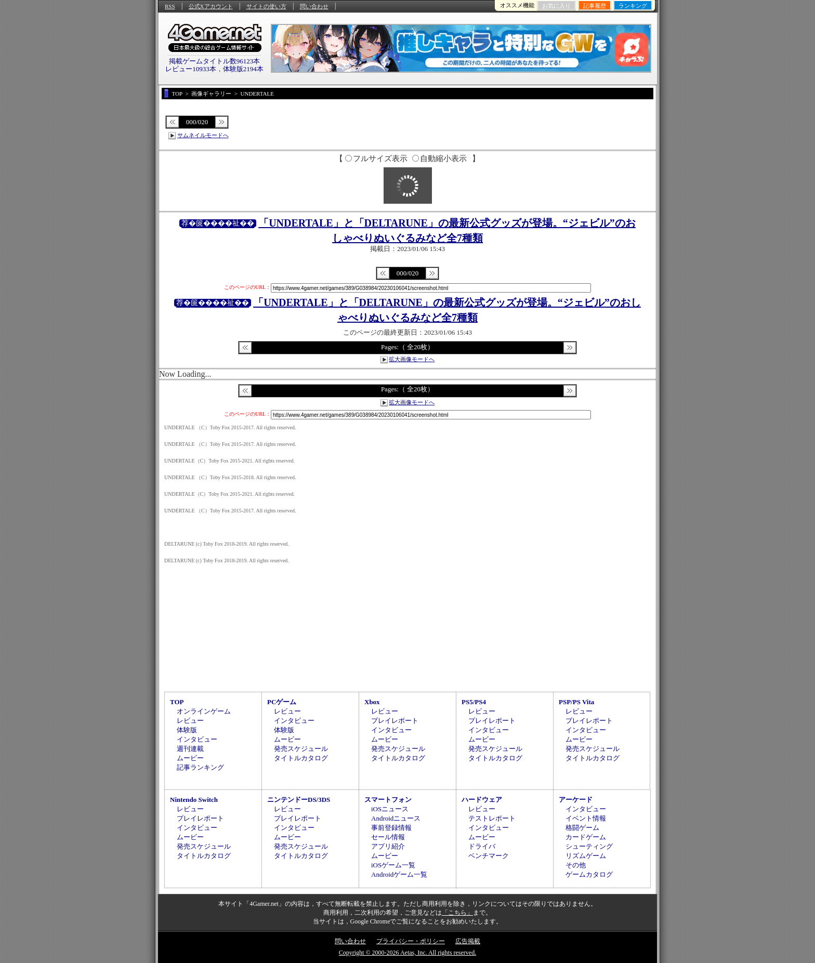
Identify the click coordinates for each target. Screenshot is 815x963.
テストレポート (492, 818)
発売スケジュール (301, 749)
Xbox (372, 702)
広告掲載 (467, 941)
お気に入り (556, 6)
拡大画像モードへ (412, 359)
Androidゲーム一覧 (399, 874)
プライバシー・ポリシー (410, 941)
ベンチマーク (488, 856)
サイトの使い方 (266, 6)
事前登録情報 (391, 828)
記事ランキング (200, 767)
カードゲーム (586, 837)
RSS (170, 6)
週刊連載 (190, 749)
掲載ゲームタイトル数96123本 (214, 61)
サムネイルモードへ (203, 135)
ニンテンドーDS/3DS (298, 799)
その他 (576, 865)
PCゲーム (281, 702)
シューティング (589, 846)
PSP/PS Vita (576, 702)
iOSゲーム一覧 (393, 865)
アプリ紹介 (388, 846)
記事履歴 (594, 6)
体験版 (187, 730)
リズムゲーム (586, 856)
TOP (177, 702)
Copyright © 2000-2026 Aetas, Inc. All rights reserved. (407, 952)
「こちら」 (457, 912)
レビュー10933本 (190, 69)
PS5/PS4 (474, 702)
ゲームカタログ (589, 874)
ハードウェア (482, 799)
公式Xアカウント (211, 6)
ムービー (190, 758)
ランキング (633, 6)
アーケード (576, 799)
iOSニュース (390, 809)
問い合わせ (314, 6)
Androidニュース (395, 818)
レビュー (190, 720)
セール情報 (388, 837)
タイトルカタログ (301, 758)
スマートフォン (388, 799)
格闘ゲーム (582, 828)
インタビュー (197, 739)
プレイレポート (394, 720)
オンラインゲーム (204, 711)
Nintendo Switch (194, 799)
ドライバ (481, 846)
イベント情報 (586, 818)
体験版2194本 (243, 69)
